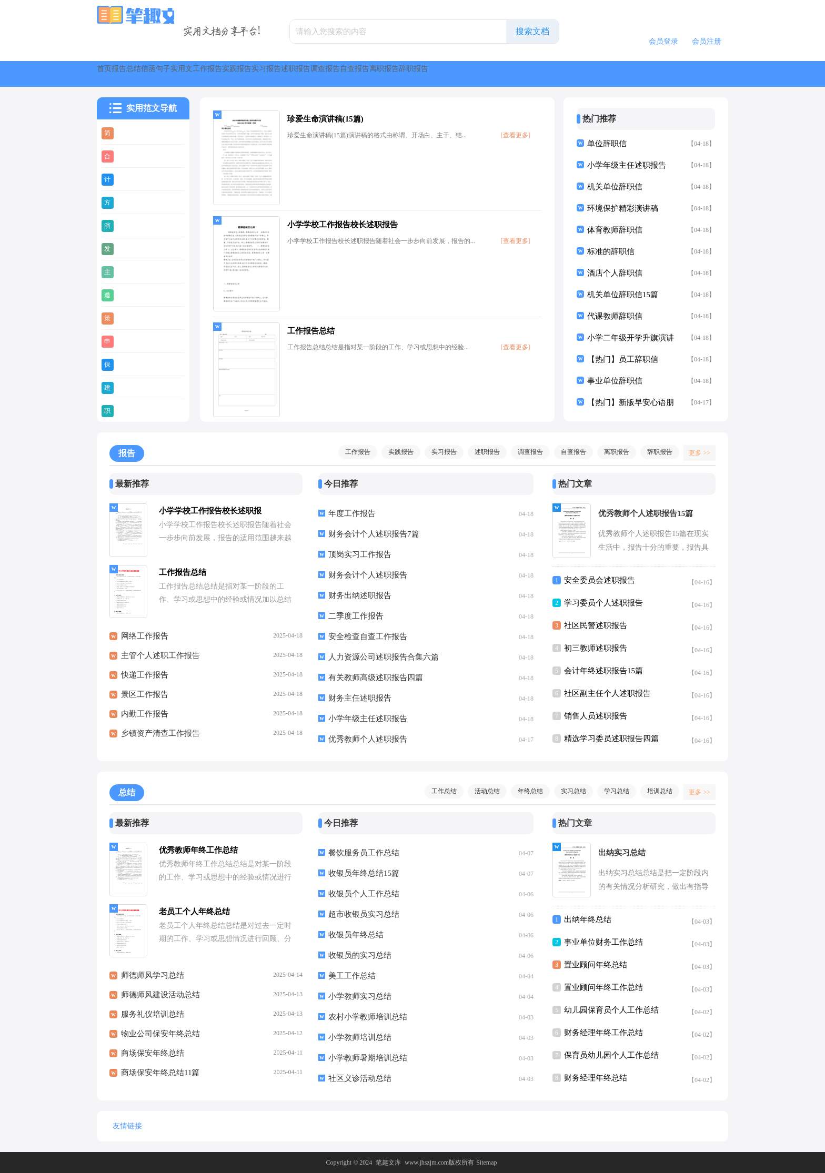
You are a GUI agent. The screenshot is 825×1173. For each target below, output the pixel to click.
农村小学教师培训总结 (367, 1017)
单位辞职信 (607, 143)
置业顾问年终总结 (595, 964)
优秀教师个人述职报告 (367, 739)
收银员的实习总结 (359, 955)
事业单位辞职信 (614, 381)
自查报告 (633, 73)
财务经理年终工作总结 (603, 1032)
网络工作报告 (144, 642)
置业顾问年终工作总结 (603, 987)
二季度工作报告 (356, 616)
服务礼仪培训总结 (152, 1020)
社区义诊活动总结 (359, 1078)
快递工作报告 (144, 680)
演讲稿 (131, 225)
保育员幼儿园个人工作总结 (611, 1055)
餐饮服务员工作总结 (363, 852)
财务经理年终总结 (595, 1078)
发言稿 (131, 248)
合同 (127, 155)
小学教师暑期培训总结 (367, 1058)
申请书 (131, 341)
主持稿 (131, 271)
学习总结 (611, 791)
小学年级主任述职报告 (626, 165)
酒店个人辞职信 (614, 273)
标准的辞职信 (611, 251)
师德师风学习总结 (152, 981)
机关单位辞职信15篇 (622, 294)
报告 (153, 73)
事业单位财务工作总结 (603, 942)
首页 (115, 73)
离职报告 (688, 73)
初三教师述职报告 (595, 648)
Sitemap (486, 1162)
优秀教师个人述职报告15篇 (645, 513)
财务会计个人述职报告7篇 (373, 534)
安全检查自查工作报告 (367, 636)
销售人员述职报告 (595, 716)
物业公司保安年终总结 (160, 1039)
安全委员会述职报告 (599, 580)
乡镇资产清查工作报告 (160, 739)
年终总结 (525, 791)
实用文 (309, 73)
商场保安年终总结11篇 (160, 1078)
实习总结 (568, 791)
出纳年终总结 (587, 919)
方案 (127, 202)
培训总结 (654, 791)
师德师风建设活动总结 (160, 1000)
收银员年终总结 (356, 935)
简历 (127, 132)
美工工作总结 (352, 976)
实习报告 (469, 73)
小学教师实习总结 (359, 996)
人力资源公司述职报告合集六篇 (383, 657)
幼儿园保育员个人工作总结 (611, 1010)
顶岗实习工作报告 (359, 554)
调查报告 (579, 73)
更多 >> (696, 452)
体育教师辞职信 (614, 230)
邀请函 (131, 294)
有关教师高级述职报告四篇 (375, 677)
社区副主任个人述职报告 (607, 693)
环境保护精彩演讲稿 (622, 208)
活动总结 (482, 791)
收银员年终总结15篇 (363, 873)
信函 (229, 73)
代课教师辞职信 (614, 316)
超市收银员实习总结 (363, 914)
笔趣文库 (388, 1162)
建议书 (131, 387)
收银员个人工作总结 (363, 893)
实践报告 (414, 73)
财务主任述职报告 (359, 698)
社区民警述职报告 (595, 625)
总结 (191, 73)
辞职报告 (654, 452)
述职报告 (524, 73)
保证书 (131, 364)
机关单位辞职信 (614, 187)
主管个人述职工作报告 (160, 661)
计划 (127, 179)
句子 (267, 73)
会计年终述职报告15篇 (603, 670)
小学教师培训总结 (359, 1037)
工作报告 (360, 73)
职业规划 (134, 410)
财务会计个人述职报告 (367, 575)
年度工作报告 (352, 513)
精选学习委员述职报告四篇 (611, 738)
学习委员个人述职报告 (603, 603)
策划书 (131, 318)
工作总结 (438, 791)
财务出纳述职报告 (359, 595)
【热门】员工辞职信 (622, 359)
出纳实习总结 (622, 852)
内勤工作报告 (144, 719)
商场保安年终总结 (152, 1059)
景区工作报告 (144, 700)
